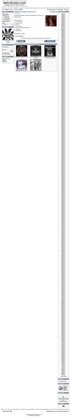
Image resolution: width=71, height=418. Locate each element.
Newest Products (6, 21)
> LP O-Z (15, 9)
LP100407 (20, 9)
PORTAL (23, 33)
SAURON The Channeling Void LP (21, 57)
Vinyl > (11, 9)
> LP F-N (5, 16)
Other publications (62, 381)
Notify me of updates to (65, 388)
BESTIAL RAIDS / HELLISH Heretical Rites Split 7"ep (50, 57)
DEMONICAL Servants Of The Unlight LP (36, 57)
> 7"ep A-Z (5, 18)
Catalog (7, 9)
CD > (3, 13)
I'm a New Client (5, 53)
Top (3, 9)
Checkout (66, 9)
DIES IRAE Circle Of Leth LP (36, 70)
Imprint (3, 59)
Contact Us (4, 61)
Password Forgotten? (6, 54)
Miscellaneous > (6, 19)
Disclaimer (4, 60)
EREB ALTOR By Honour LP (22, 70)
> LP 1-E (5, 15)
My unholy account (51, 9)
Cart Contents (60, 9)
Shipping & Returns (6, 58)
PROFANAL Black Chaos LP (8, 41)
